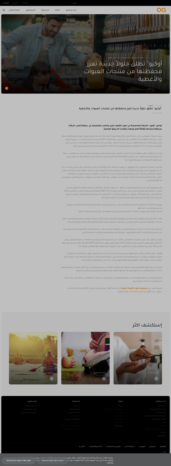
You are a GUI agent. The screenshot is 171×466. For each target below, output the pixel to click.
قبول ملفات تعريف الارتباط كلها (19, 462)
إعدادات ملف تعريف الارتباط (52, 462)
